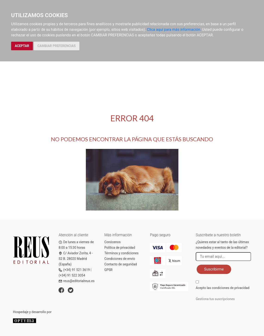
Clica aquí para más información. (174, 29)
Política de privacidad (119, 247)
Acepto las (222, 288)
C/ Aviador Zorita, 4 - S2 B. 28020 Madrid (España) (76, 258)
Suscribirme (214, 269)
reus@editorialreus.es (76, 281)
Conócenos (112, 242)
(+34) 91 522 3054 (72, 275)
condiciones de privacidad (230, 288)
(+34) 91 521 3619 (74, 270)
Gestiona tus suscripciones (215, 299)
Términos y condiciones (121, 253)
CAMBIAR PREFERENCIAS (56, 46)
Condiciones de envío (119, 259)
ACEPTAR (22, 46)
